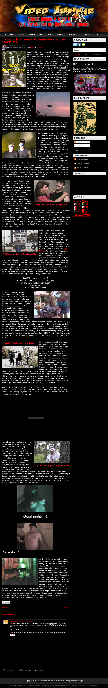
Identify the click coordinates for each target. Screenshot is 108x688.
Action (23, 33)
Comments (78, 145)
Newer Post (5, 607)
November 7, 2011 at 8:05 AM (23, 621)
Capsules (61, 33)
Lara (11, 621)
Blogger (80, 681)
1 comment (40, 47)
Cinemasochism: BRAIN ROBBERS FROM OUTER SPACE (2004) (34, 41)
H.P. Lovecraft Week (83, 64)
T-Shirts (97, 34)
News (13, 33)
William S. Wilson (21, 45)
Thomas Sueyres (82, 159)
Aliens (32, 47)
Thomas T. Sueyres (83, 163)
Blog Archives (95, 55)
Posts (77, 142)
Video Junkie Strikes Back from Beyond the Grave (53, 681)
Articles (87, 33)
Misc (51, 33)
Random (77, 55)
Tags (85, 55)
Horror (33, 33)
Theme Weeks (74, 33)
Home (5, 34)
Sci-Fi (42, 33)
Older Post (67, 607)
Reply (12, 635)
